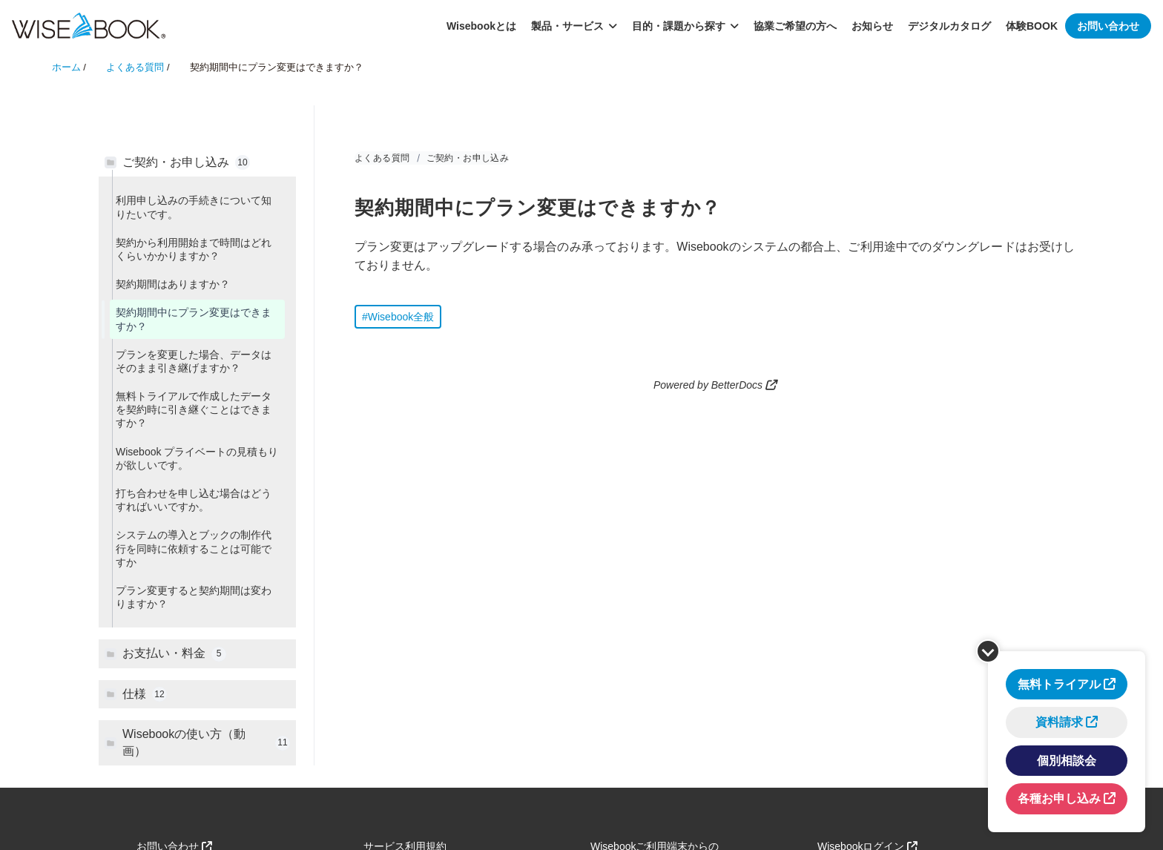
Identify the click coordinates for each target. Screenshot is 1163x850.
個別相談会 (1066, 760)
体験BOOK (1032, 26)
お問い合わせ (1108, 26)
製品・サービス (574, 26)
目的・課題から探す (685, 26)
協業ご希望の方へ (795, 26)
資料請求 (1059, 722)
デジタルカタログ (949, 26)
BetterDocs (736, 385)
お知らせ (872, 26)
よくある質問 (382, 158)
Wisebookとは (481, 26)
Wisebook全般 (401, 317)
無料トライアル (1059, 684)
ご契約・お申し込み (468, 158)
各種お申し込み (1059, 798)
